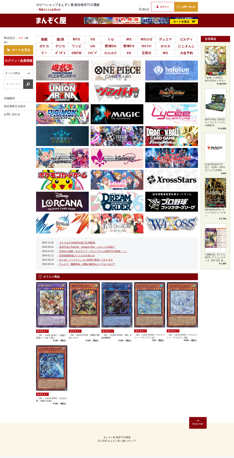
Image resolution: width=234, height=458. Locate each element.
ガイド (144, 9)
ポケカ (44, 46)
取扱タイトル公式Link (49, 9)
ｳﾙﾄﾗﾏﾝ (146, 46)
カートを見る (18, 50)
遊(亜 (60, 39)
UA (92, 46)
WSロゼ (146, 39)
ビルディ (186, 39)
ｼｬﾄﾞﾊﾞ (93, 53)
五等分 (147, 53)
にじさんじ (186, 46)
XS (129, 53)
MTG (76, 39)
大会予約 (186, 53)
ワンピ (77, 46)
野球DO (110, 46)
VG (92, 39)
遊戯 (44, 39)
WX (165, 53)
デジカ (60, 46)
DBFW (77, 53)
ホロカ (165, 46)
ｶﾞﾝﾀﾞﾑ (60, 53)
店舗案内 (9, 98)
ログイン (162, 6)
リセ (110, 39)
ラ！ (44, 53)
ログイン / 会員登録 (18, 60)
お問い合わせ (186, 6)
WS (129, 39)
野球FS (128, 46)
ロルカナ (110, 53)
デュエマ (165, 39)
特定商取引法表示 (15, 106)
